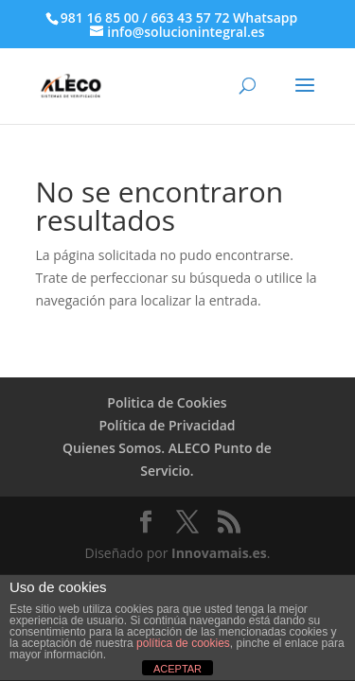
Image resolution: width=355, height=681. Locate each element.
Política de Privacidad (166, 425)
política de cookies (183, 643)
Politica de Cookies (166, 402)
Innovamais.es (219, 553)
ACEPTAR (177, 668)
